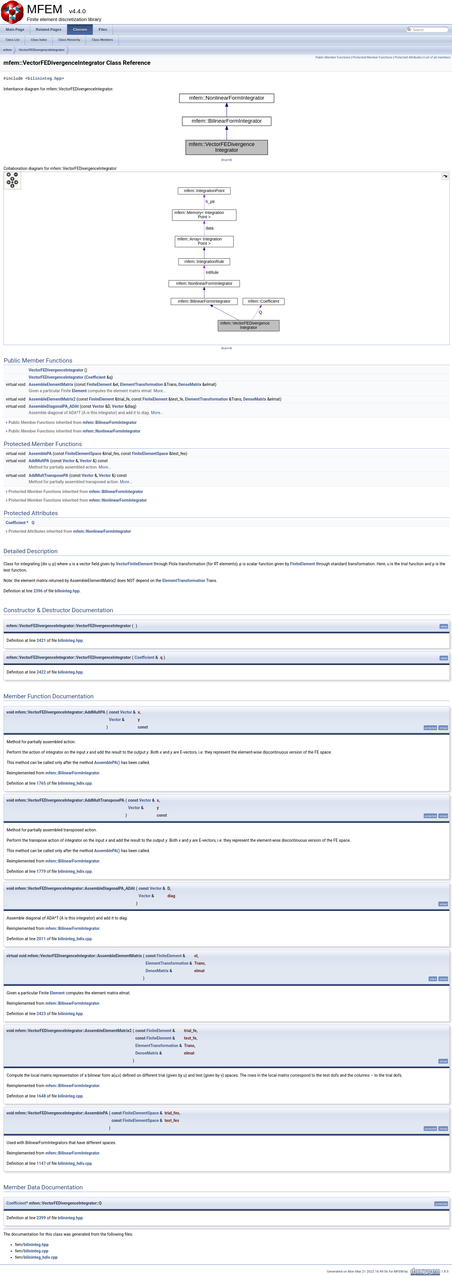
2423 (41, 1013)
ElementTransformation (141, 384)
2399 (41, 1218)
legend (226, 159)
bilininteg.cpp (70, 1096)
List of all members (437, 57)
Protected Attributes (408, 57)
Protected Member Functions (372, 57)
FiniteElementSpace (83, 453)
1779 (41, 871)
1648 (41, 1096)
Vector (98, 406)
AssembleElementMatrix (51, 384)
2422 (41, 672)
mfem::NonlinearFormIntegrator (112, 431)
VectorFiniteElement (134, 564)
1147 (41, 1163)
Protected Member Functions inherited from (74, 491)
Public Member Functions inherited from (71, 422)
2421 (41, 640)
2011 (41, 938)
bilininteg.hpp (45, 78)
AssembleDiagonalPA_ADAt (54, 406)
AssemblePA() (107, 762)
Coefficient (96, 377)
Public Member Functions (332, 57)
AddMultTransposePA (48, 475)
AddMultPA (39, 460)
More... (160, 390)
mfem (7, 50)
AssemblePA (40, 453)
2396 (38, 591)
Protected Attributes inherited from (68, 531)
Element (79, 390)
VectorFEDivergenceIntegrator (41, 50)
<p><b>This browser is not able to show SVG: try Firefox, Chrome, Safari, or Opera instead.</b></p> (227, 124)
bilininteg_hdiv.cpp (75, 783)
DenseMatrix (189, 384)
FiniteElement (99, 384)
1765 (41, 783)
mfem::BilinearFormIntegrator (110, 422)
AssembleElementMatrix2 (52, 399)
